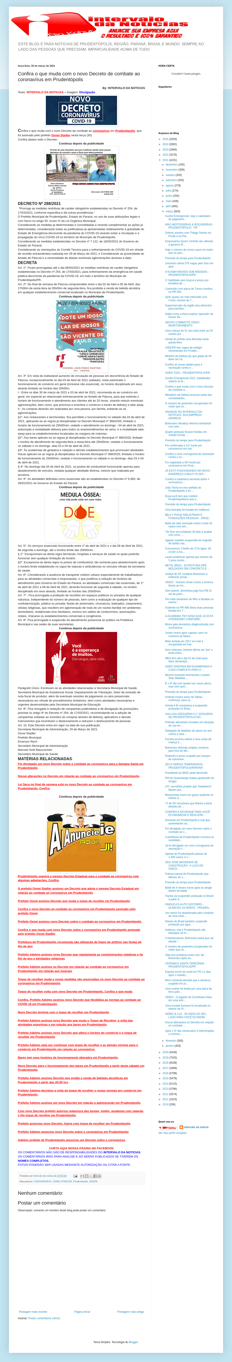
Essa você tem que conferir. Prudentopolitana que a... (181, 498)
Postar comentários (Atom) (44, 1318)
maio (169, 201)
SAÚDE (93, 1181)
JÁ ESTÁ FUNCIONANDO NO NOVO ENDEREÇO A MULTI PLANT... (187, 472)
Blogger (133, 1342)
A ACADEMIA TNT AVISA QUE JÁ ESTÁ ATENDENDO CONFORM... (189, 618)
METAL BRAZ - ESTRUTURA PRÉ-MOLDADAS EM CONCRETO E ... (187, 567)
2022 (166, 154)
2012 (166, 1094)
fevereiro (171, 1040)
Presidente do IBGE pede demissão (186, 772)
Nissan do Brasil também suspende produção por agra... (186, 923)
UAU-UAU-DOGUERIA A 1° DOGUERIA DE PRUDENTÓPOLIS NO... (189, 715)
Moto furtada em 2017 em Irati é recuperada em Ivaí (184, 643)
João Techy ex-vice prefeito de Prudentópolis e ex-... (183, 489)
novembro (172, 169)
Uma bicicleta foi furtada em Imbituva (187, 509)
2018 (166, 1062)
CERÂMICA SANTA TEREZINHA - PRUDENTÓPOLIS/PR (185, 965)
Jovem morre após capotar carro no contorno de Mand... (186, 634)
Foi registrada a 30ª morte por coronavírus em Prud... (183, 464)
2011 (166, 1099)
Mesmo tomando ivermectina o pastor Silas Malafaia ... (187, 676)
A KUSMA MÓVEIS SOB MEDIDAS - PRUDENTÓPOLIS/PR (187, 273)
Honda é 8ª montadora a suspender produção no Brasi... (186, 707)
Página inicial (82, 1311)
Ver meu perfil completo (172, 1133)
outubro (171, 175)
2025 (166, 139)
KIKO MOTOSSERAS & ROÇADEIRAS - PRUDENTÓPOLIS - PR (189, 226)
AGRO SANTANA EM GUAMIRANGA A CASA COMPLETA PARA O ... (188, 668)
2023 (166, 149)
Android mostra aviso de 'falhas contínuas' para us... (183, 698)
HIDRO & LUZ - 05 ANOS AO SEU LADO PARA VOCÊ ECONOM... (186, 1015)
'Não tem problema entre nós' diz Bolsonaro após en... (184, 956)
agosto (170, 185)
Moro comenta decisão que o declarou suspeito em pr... (188, 982)
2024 (166, 144)
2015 (166, 1078)
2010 (166, 1104)
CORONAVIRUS (43, 1181)
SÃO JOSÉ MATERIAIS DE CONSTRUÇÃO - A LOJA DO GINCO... (184, 865)
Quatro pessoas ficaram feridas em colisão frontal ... (186, 433)
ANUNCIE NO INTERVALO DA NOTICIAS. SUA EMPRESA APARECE (183, 415)
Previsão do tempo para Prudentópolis (188, 258)
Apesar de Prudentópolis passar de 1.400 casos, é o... (186, 855)
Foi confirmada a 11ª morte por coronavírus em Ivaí (183, 447)
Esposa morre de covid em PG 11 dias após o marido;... (188, 973)
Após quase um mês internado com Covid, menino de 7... (186, 298)
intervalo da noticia (43, 1175)
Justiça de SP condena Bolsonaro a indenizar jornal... (186, 575)
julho (169, 190)
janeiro (170, 1045)
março (170, 211)
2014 (166, 1083)
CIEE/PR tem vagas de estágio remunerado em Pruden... (183, 349)
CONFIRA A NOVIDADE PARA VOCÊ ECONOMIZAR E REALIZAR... (187, 813)
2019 (166, 1057)
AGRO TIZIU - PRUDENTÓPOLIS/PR (187, 372)
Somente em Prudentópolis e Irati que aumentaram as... (187, 822)
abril (169, 206)
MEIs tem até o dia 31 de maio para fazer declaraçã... (186, 660)
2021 (166, 160)
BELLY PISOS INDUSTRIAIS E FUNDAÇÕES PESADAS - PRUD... (188, 516)
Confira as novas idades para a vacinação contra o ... (183, 366)
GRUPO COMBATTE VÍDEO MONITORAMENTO (182, 324)
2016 (166, 1073)
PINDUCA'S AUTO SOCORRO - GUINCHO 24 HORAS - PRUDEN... (188, 906)
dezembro (172, 164)
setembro (172, 180)
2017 (166, 1068)
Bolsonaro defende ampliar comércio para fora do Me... (187, 749)
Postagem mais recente (33, 1311)
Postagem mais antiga (130, 1311)
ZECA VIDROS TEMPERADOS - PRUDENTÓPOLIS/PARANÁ (184, 766)
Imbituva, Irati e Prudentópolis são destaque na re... (185, 931)
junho (169, 195)
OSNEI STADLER (62, 1181)
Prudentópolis (80, 1181)
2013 (166, 1088)
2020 (166, 1052)
